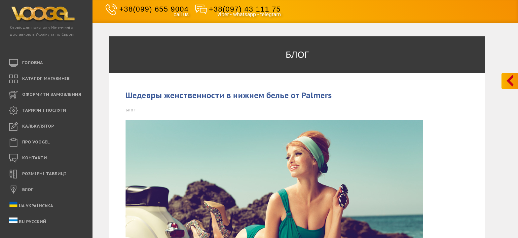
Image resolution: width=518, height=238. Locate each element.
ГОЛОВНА (26, 63)
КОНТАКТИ (28, 158)
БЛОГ (21, 190)
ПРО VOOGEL (29, 142)
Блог (130, 110)
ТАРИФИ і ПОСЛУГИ (37, 110)
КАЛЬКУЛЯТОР (31, 126)
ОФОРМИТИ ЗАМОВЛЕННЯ (45, 95)
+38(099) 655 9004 (154, 9)
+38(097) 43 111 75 (245, 9)
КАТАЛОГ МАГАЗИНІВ (39, 79)
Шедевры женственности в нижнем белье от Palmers (229, 95)
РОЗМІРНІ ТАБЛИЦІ (37, 174)
